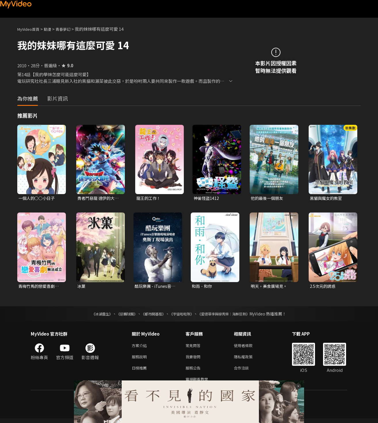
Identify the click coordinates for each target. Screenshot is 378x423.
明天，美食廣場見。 (270, 287)
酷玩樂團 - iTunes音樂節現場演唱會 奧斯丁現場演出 (157, 287)
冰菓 (81, 287)
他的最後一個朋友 (268, 198)
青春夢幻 (69, 29)
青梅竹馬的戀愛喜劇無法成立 (40, 287)
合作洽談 (246, 371)
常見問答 (194, 347)
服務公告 (194, 371)
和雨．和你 (202, 287)
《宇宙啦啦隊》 (183, 315)
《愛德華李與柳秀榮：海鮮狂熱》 (231, 315)
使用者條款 (248, 347)
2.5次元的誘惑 (323, 287)
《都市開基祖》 (150, 315)
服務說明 (140, 359)
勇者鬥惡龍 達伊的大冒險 (99, 198)
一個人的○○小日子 (37, 198)
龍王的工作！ (149, 198)
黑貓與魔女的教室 (327, 198)
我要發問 (194, 359)
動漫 (52, 29)
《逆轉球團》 (120, 315)
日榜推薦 (140, 371)
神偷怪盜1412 (207, 198)
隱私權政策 (248, 359)
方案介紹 (140, 347)
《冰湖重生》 (92, 315)
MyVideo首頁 (30, 29)
